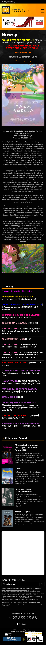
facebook (21, 624)
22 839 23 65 (20, 11)
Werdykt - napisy (22, 511)
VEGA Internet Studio (29, 631)
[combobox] (23, 2)
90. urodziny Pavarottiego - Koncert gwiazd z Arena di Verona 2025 (27, 447)
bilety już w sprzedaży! (23, 61)
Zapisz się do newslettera (13, 580)
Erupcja (18, 469)
